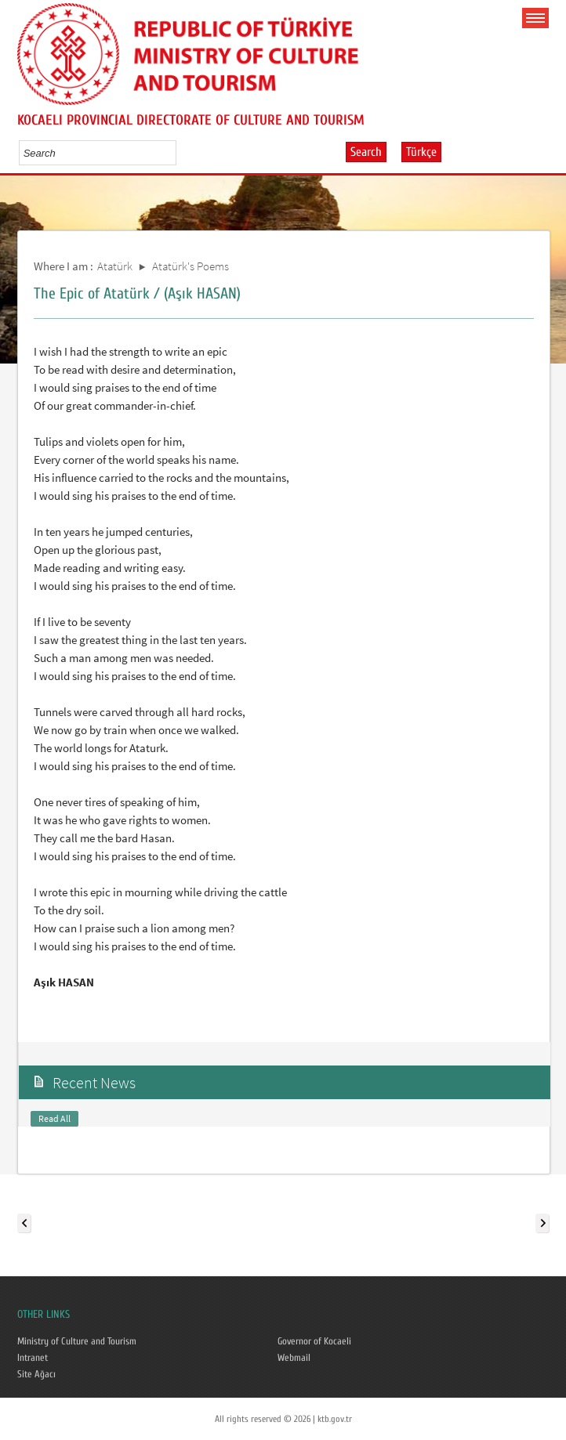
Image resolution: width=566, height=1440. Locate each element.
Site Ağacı (36, 1374)
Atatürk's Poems (190, 266)
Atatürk (114, 266)
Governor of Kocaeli (314, 1341)
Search (366, 152)
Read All (54, 1118)
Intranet (32, 1357)
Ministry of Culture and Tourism (76, 1341)
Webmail (294, 1357)
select (181, 152)
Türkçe (421, 152)
